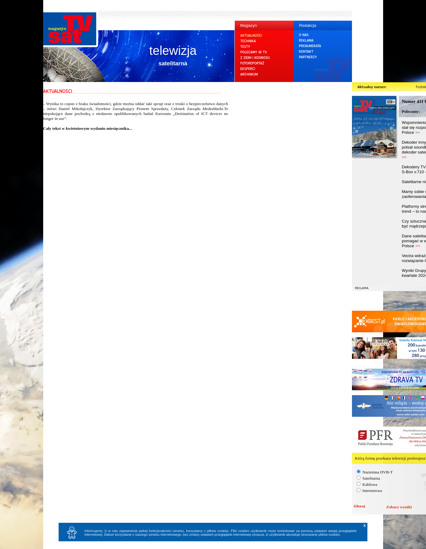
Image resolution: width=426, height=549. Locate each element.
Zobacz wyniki (399, 507)
